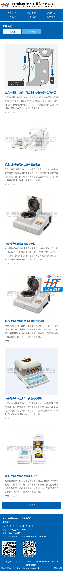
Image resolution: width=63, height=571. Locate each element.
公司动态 (12, 32)
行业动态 (31, 32)
